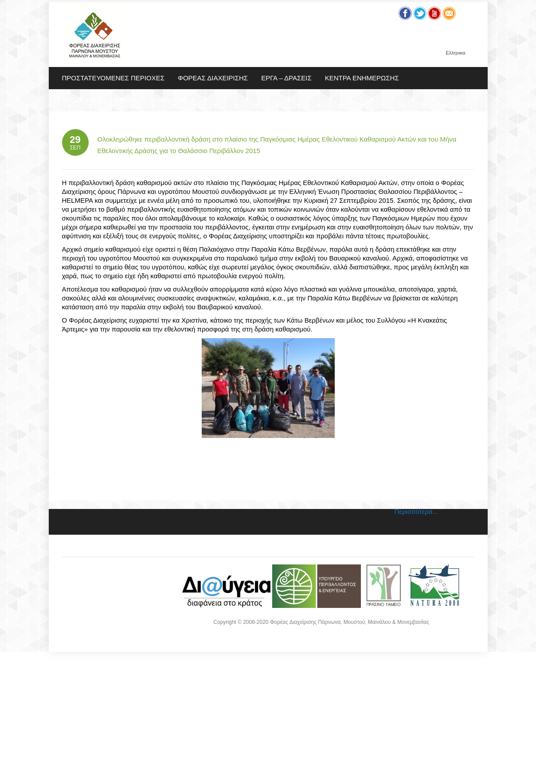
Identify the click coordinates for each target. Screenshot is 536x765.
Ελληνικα (455, 53)
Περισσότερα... (416, 511)
